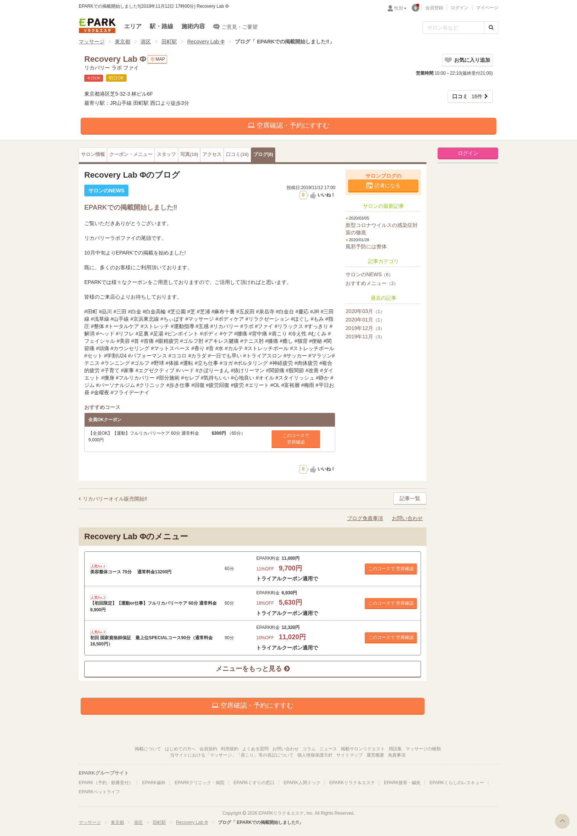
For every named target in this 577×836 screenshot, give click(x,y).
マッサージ (92, 42)
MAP (157, 59)
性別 (400, 8)
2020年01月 (365, 320)
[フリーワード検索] (453, 27)
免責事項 (397, 755)
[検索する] (491, 27)
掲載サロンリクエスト (363, 748)
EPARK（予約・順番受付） (106, 782)
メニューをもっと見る (252, 668)
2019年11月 (365, 336)
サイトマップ (349, 755)
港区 (146, 42)
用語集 (395, 748)
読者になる (387, 185)
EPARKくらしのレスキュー (456, 782)
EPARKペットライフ (99, 791)
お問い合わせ (407, 518)
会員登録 (434, 7)
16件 (467, 96)
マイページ (487, 7)
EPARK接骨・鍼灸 (402, 782)
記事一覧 (410, 498)
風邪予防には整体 (366, 246)
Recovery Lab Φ (205, 42)
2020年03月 (365, 311)
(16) (237, 154)
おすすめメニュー (372, 283)
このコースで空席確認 (296, 439)
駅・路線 (161, 26)
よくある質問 (255, 748)
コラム (309, 748)
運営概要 (375, 755)
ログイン (459, 7)
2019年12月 (365, 328)
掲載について (148, 748)
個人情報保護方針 (315, 755)
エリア (133, 26)
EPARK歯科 (154, 782)
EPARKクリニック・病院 (199, 782)
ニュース (328, 748)
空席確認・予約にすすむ (288, 125)
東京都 (122, 42)
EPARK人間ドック (302, 782)
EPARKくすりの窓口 (254, 782)
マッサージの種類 (423, 748)
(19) (189, 154)
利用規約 (229, 748)
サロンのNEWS (369, 274)
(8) (263, 154)
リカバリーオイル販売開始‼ (115, 499)
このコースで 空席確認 (391, 568)
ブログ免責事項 (365, 518)
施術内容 (193, 26)
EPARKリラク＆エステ (97, 25)
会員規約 (208, 748)
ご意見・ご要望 (235, 26)
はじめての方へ (180, 748)
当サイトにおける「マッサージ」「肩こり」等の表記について (232, 755)
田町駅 (169, 42)
